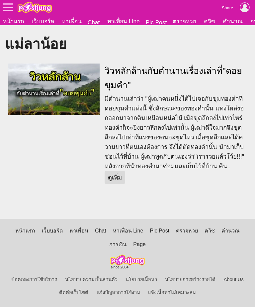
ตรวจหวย (184, 21)
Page (139, 244)
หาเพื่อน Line (123, 21)
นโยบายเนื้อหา (141, 279)
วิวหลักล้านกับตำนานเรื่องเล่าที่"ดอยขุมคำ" (173, 78)
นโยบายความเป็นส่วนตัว (91, 279)
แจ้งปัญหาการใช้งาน (118, 292)
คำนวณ (233, 21)
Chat (94, 22)
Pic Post (156, 22)
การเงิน (118, 244)
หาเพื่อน (72, 21)
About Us (234, 279)
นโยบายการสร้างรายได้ (190, 279)
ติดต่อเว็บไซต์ (73, 292)
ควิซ (209, 21)
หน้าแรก (13, 21)
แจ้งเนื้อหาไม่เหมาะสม (172, 292)
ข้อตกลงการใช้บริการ (34, 279)
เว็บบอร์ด (43, 21)
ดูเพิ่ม (115, 177)
